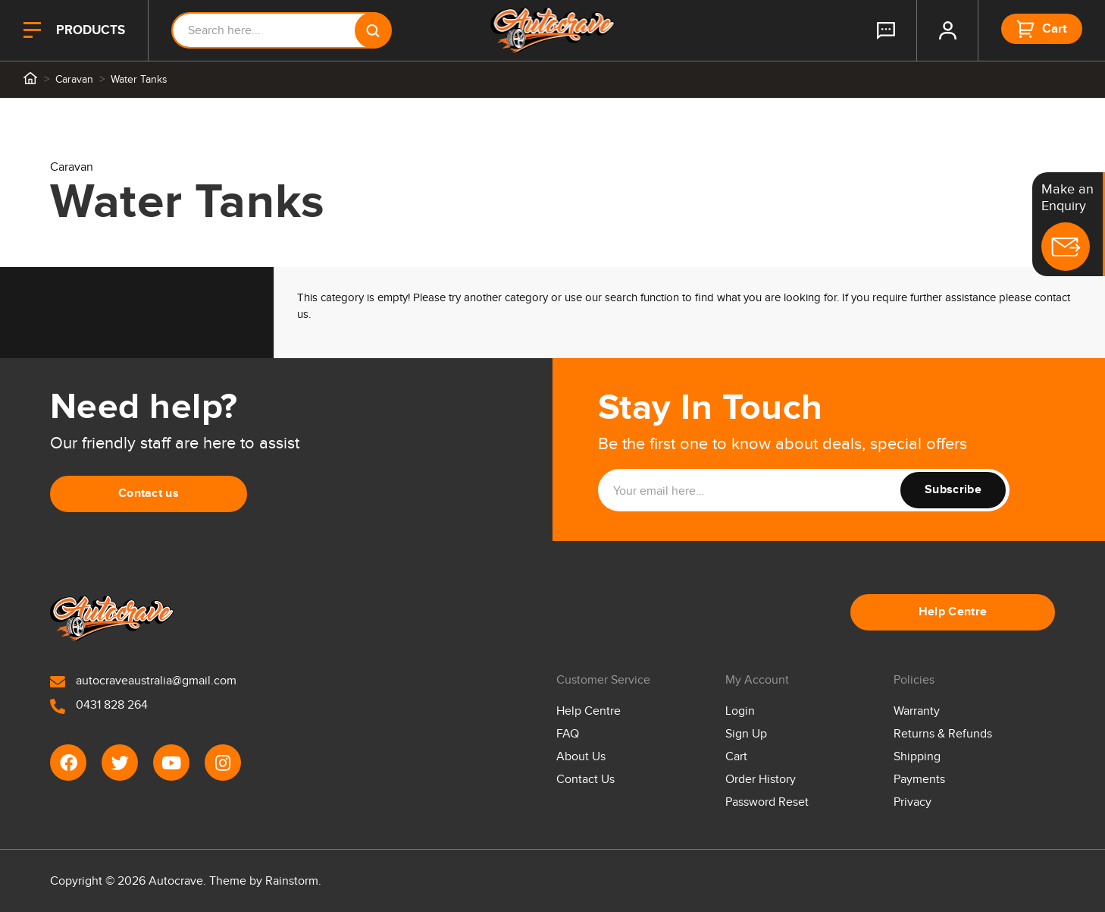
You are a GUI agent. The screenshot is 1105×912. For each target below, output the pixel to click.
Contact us (148, 493)
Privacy (912, 802)
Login (740, 711)
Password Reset (767, 802)
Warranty (917, 711)
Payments (919, 779)
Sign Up (746, 734)
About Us (581, 757)
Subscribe (953, 490)
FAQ (567, 734)
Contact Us (585, 779)
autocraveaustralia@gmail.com (143, 681)
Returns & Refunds (943, 734)
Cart (736, 757)
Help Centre (953, 612)
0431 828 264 (99, 705)
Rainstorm (291, 881)
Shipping (917, 757)
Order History (760, 779)
